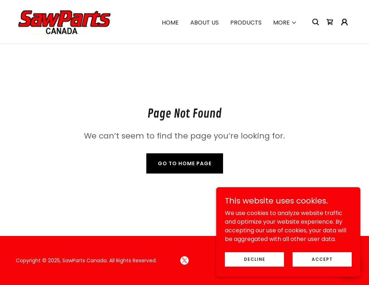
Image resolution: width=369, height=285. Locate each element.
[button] (285, 22)
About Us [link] (204, 22)
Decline (254, 259)
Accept (322, 259)
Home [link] (170, 22)
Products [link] (246, 22)
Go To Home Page (185, 163)
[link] (64, 21)
